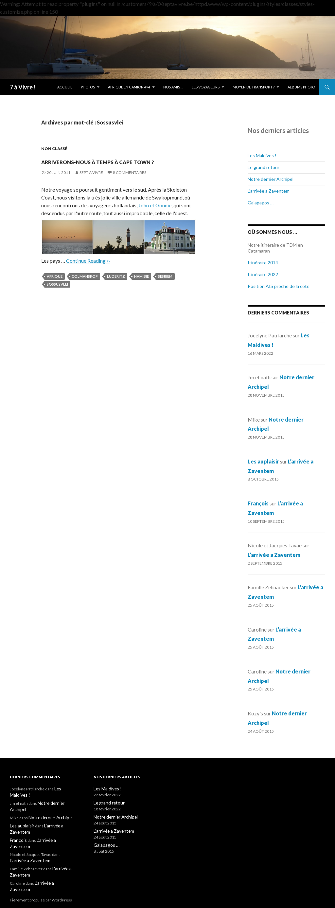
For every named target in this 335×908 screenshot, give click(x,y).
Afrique (54, 288)
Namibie (141, 288)
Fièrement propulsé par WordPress (41, 900)
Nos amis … (173, 87)
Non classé (54, 148)
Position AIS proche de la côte (278, 286)
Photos (88, 87)
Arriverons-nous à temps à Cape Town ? (118, 165)
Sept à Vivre (91, 184)
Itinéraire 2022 (263, 274)
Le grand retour (263, 167)
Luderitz (116, 288)
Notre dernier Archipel (270, 179)
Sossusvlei (57, 296)
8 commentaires (129, 184)
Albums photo (301, 87)
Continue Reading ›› (88, 272)
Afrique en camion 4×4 (129, 87)
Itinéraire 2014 (263, 262)
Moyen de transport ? (253, 87)
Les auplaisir (263, 461)
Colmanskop (85, 288)
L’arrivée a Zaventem (269, 191)
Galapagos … (260, 202)
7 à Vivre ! (23, 87)
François (258, 503)
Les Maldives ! (262, 155)
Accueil (64, 87)
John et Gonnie (154, 217)
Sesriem (165, 288)
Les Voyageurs (206, 87)
